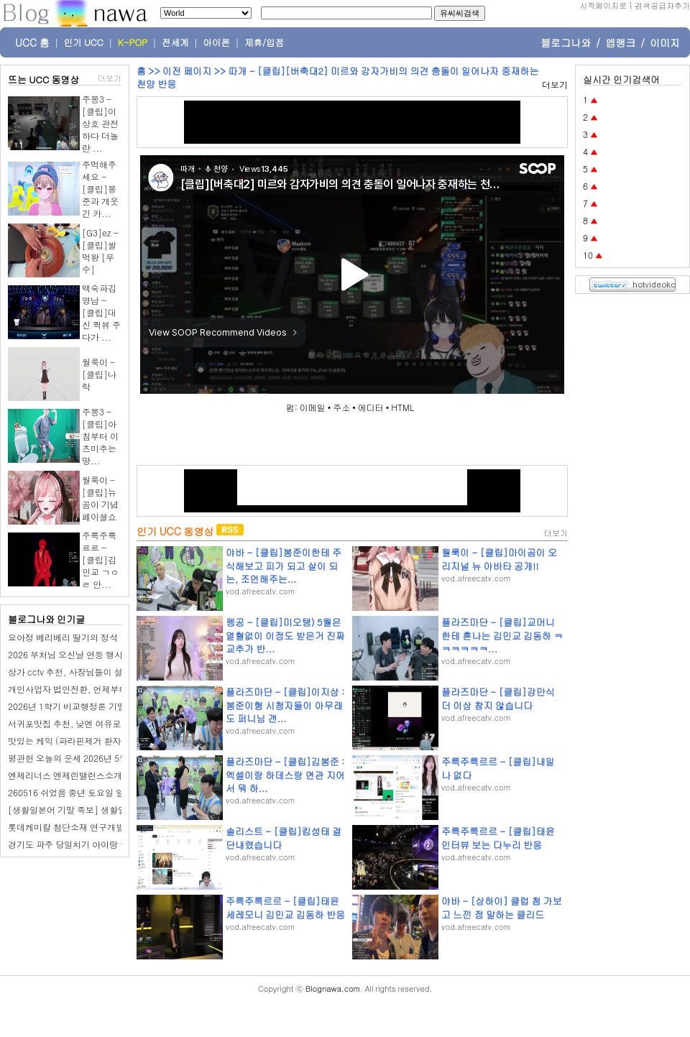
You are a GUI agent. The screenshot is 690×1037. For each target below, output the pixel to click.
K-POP (132, 42)
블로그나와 (565, 42)
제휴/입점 (264, 42)
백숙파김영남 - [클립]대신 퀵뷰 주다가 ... (101, 312)
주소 (341, 407)
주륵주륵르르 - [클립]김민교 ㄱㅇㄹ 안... (100, 559)
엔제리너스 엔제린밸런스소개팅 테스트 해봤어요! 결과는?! (121, 775)
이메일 (313, 407)
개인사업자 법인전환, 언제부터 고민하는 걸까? (98, 689)
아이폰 (217, 42)
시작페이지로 (603, 5)
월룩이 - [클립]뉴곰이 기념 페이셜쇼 (100, 498)
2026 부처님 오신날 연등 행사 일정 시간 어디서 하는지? (115, 654)
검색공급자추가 (662, 5)
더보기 (109, 78)
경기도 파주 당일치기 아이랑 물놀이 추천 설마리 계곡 (110, 844)
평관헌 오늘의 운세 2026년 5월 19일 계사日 (92, 758)
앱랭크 (620, 42)
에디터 (371, 407)
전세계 (175, 42)
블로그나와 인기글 (46, 619)
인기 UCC (84, 42)
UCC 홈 (32, 42)
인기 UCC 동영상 (175, 531)
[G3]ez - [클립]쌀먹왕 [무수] (100, 250)
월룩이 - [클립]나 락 (99, 374)
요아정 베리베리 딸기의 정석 (63, 637)
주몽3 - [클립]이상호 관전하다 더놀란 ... (100, 123)
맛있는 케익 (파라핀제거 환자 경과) (76, 740)
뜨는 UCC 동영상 (44, 79)
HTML (402, 407)
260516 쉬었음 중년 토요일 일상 (70, 792)
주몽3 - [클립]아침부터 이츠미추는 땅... (100, 435)
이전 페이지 (186, 71)
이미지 (665, 42)
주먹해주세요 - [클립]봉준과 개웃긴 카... (100, 188)
